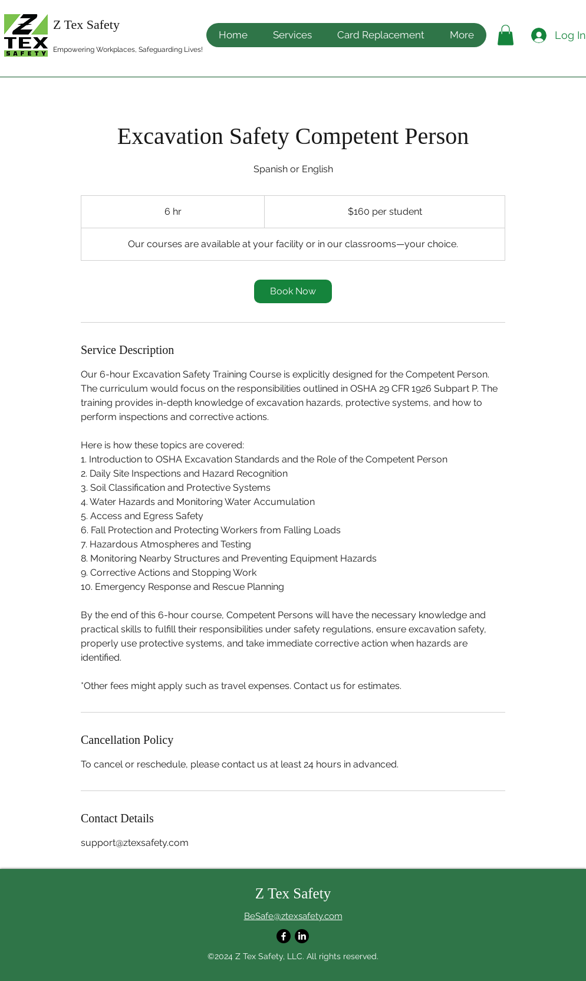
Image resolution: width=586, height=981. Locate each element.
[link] (293, 291)
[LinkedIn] (302, 936)
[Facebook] (283, 936)
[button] (461, 35)
